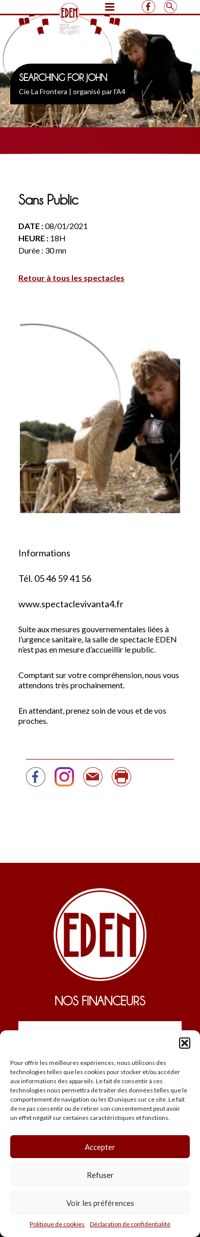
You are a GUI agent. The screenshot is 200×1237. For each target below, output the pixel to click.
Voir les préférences (100, 1202)
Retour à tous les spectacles (71, 278)
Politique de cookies (57, 1224)
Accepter (100, 1146)
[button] (185, 1043)
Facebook (148, 6)
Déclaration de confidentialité (130, 1224)
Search (170, 6)
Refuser (100, 1174)
